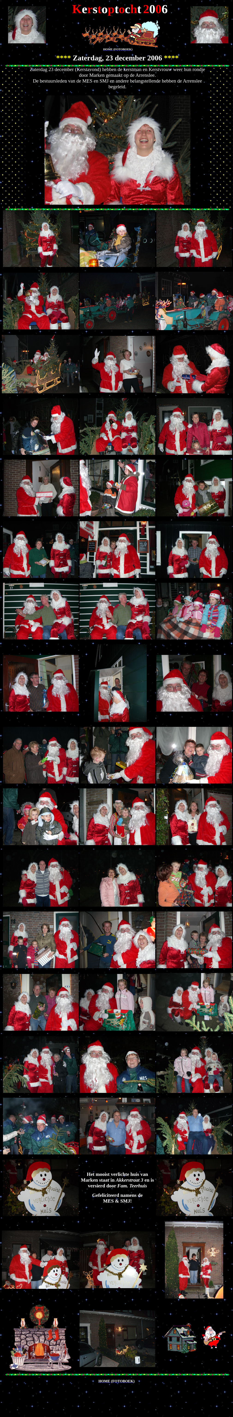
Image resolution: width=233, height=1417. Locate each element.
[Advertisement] (56, 1394)
